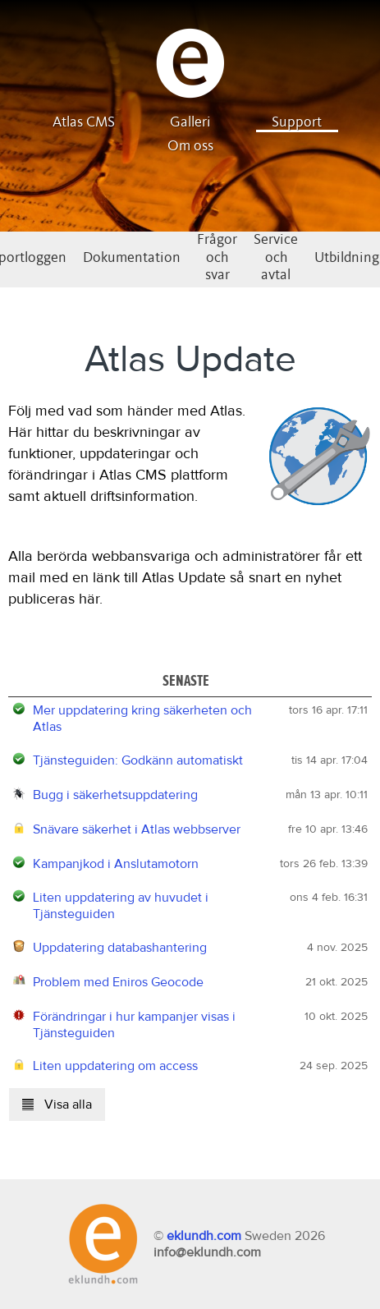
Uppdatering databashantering (120, 947)
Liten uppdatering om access (115, 1065)
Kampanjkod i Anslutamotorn (116, 863)
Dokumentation (132, 257)
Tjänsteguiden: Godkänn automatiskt (138, 760)
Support (297, 122)
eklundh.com (204, 1235)
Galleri (190, 122)
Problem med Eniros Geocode (118, 982)
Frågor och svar (217, 257)
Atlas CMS (84, 122)
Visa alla (57, 1104)
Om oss (190, 146)
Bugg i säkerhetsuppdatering (115, 794)
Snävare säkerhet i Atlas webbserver (136, 829)
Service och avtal (276, 257)
